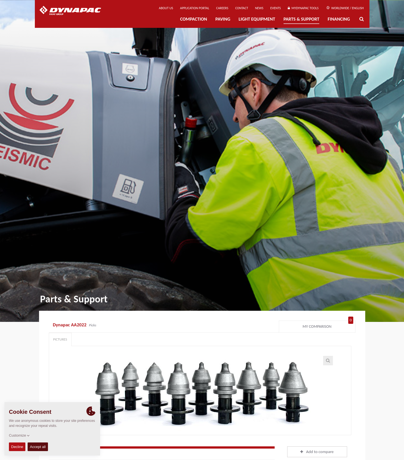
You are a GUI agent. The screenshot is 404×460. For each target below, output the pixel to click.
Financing (339, 19)
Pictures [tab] (60, 339)
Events (275, 8)
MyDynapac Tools (303, 8)
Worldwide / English (345, 8)
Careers (222, 8)
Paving (223, 19)
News (259, 8)
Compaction (193, 19)
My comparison (328, 325)
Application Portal (194, 8)
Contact (241, 8)
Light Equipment (257, 19)
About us (166, 8)
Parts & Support (302, 19)
